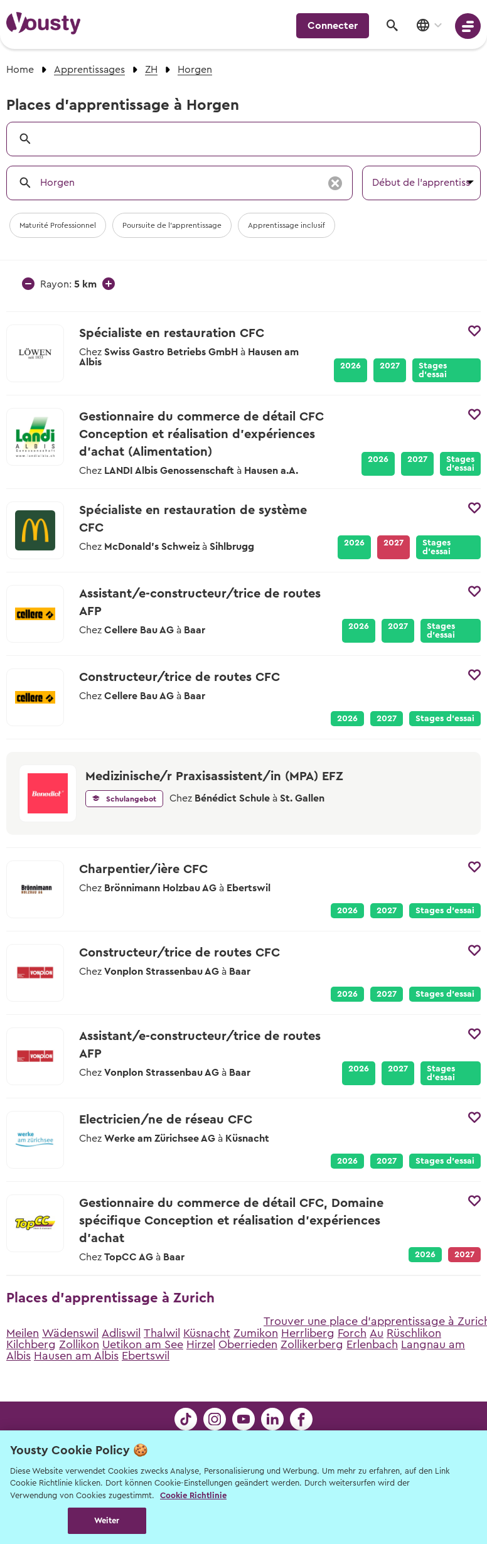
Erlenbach (372, 1344)
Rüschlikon (414, 1333)
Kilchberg (31, 1344)
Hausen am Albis (76, 1355)
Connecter (333, 26)
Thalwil (162, 1333)
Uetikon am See (142, 1344)
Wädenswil (70, 1333)
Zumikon (255, 1333)
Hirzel (200, 1344)
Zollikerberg (312, 1344)
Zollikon (79, 1344)
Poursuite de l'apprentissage (172, 225)
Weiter (107, 1520)
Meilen (22, 1333)
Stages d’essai (433, 370)
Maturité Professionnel (57, 225)
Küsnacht (206, 1333)
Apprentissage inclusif (286, 225)
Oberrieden (247, 1344)
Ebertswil (145, 1355)
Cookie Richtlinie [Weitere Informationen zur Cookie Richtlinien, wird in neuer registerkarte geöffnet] (193, 1495)
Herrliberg (307, 1333)
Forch (352, 1333)
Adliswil (121, 1333)
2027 (390, 366)
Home (20, 70)
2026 (350, 366)
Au (376, 1333)
